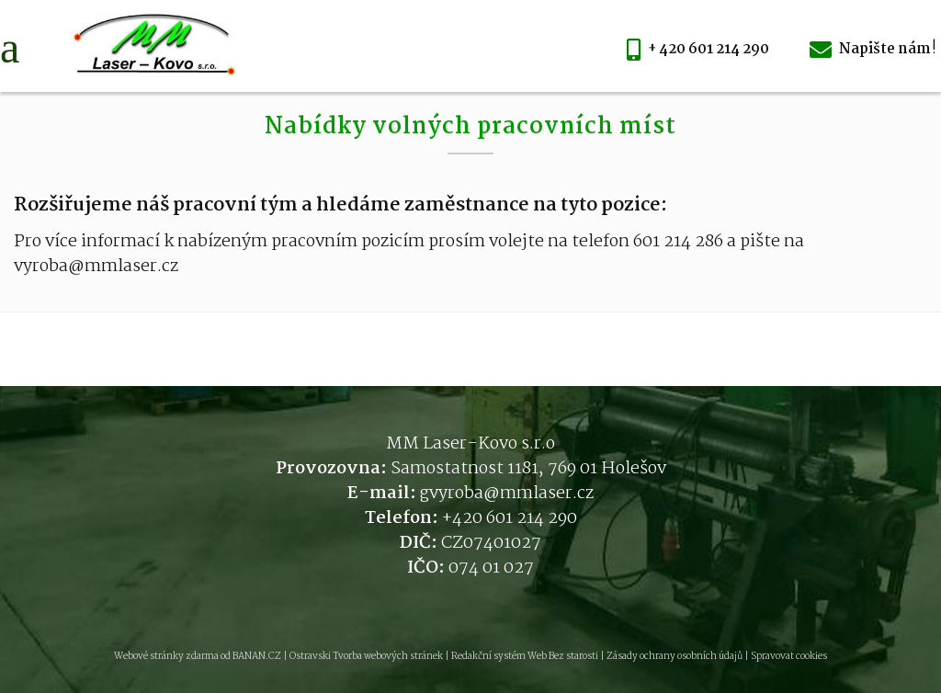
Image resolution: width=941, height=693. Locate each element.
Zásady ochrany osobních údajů (675, 657)
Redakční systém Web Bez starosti (524, 657)
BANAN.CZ (256, 657)
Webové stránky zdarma (166, 657)
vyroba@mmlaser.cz (511, 493)
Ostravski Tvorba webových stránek (366, 657)
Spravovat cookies (789, 657)
